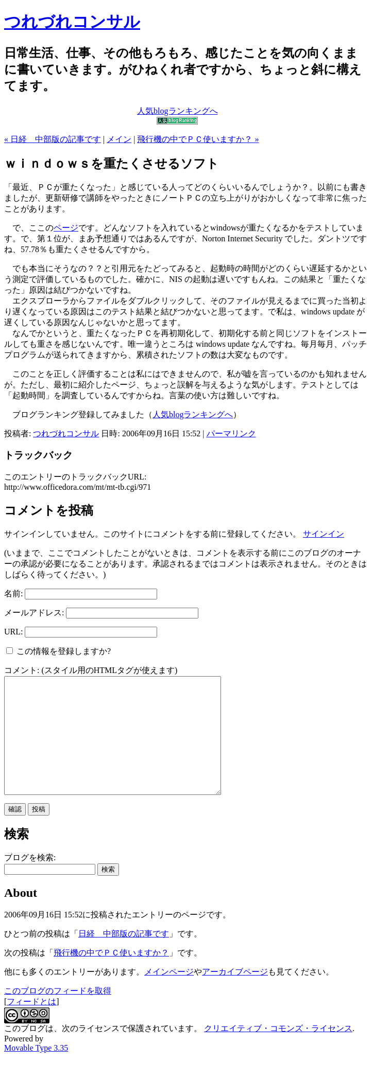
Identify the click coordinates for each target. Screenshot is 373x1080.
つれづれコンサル (72, 21)
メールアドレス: (34, 612)
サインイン (323, 533)
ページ (66, 227)
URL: (13, 631)
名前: (13, 593)
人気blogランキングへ (192, 414)
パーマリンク (231, 433)
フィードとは (31, 1024)
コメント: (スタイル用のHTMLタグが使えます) (90, 670)
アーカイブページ (235, 994)
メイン (119, 139)
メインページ (169, 994)
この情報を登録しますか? (58, 651)
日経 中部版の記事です (123, 956)
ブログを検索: (30, 880)
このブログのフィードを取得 (57, 1014)
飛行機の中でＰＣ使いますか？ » (198, 139)
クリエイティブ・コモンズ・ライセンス (278, 1051)
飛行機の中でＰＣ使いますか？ (111, 975)
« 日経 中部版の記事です (52, 139)
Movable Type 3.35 (36, 1071)
